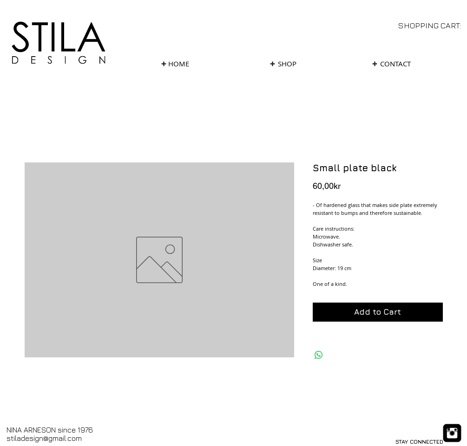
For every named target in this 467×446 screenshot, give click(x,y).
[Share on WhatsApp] (318, 355)
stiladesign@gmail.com (44, 438)
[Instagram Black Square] (452, 433)
